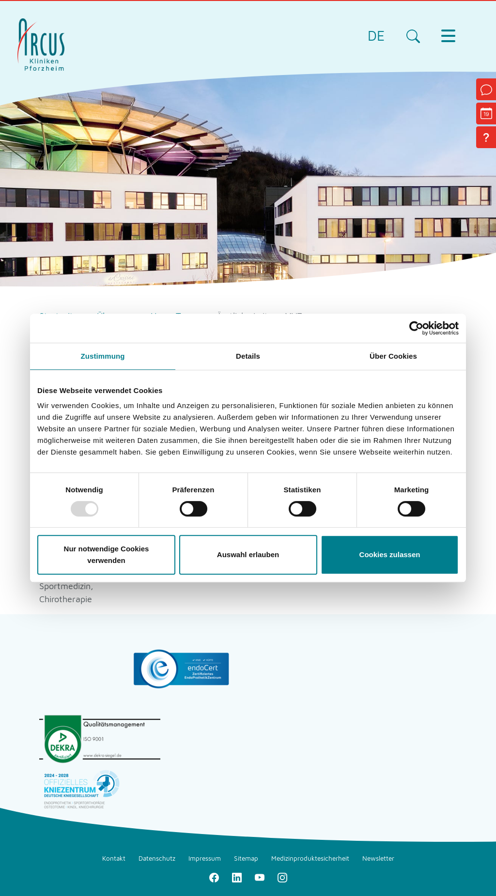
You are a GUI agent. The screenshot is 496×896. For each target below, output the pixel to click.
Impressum (204, 858)
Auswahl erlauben (248, 554)
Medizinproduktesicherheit (310, 858)
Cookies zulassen (389, 554)
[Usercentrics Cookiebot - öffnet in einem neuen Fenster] (416, 328)
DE (376, 36)
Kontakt (113, 858)
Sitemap (246, 858)
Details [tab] (248, 356)
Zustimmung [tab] (103, 356)
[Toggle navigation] (448, 36)
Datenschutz (157, 858)
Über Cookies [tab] (393, 356)
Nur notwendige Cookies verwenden (106, 554)
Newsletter (378, 858)
